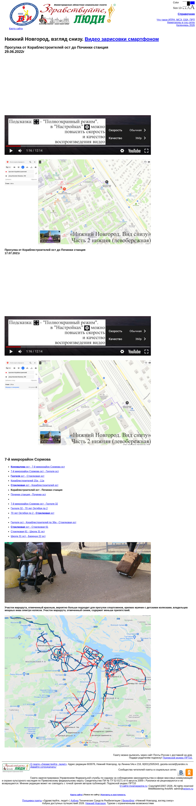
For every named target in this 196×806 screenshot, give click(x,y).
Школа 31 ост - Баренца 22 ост (28, 536)
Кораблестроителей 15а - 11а (27, 480)
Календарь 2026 (185, 25)
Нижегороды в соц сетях (181, 22)
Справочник (186, 14)
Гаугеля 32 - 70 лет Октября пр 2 (29, 508)
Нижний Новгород (95, 803)
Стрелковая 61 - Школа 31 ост (28, 531)
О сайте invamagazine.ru (133, 786)
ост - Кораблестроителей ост (34, 485)
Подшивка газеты (32, 800)
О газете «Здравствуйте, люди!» (48, 764)
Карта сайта (16, 28)
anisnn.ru (188, 788)
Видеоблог (128, 800)
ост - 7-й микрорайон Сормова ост (38, 466)
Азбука (74, 800)
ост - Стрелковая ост (27, 476)
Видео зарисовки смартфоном (122, 39)
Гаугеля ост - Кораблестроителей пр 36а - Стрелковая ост (43, 522)
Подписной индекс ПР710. (177, 757)
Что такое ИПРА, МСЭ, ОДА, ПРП (176, 19)
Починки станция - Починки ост (28, 494)
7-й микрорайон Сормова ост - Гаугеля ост (35, 471)
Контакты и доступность (113, 795)
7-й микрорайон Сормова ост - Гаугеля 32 (34, 503)
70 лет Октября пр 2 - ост (32, 513)
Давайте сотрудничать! (43, 767)
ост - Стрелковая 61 (29, 527)
